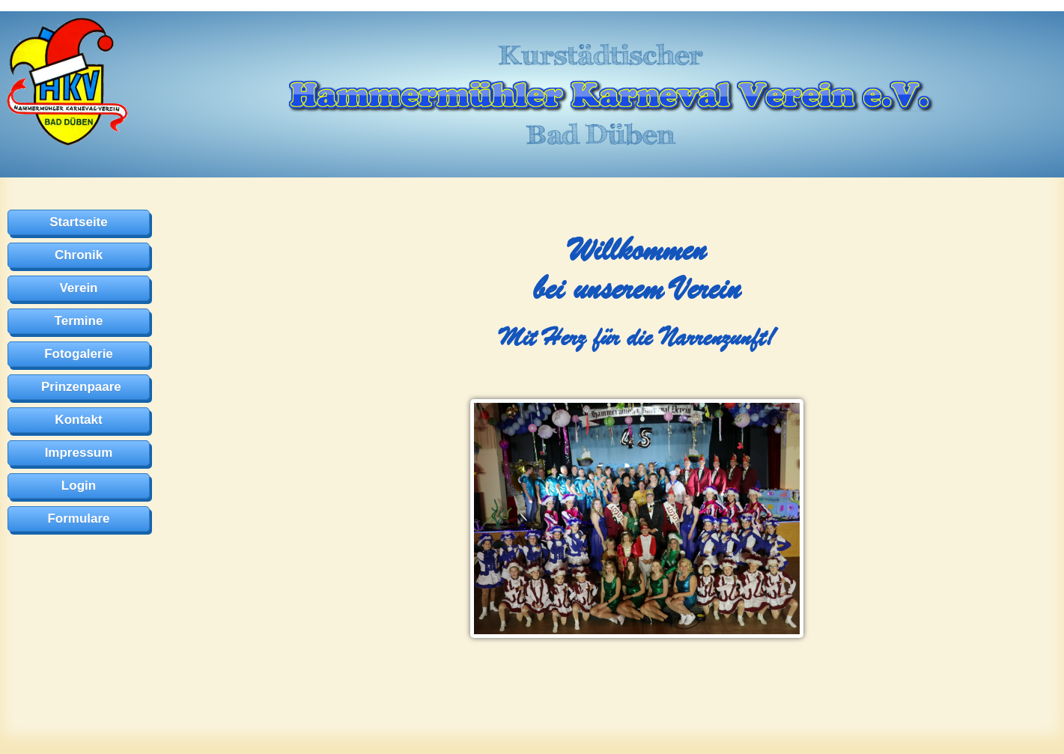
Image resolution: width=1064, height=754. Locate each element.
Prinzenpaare (81, 387)
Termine (79, 321)
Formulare (78, 518)
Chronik (79, 255)
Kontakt (78, 420)
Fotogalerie (78, 354)
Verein (78, 288)
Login (78, 485)
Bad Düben (600, 134)
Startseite (78, 222)
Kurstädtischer (600, 54)
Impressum (79, 453)
